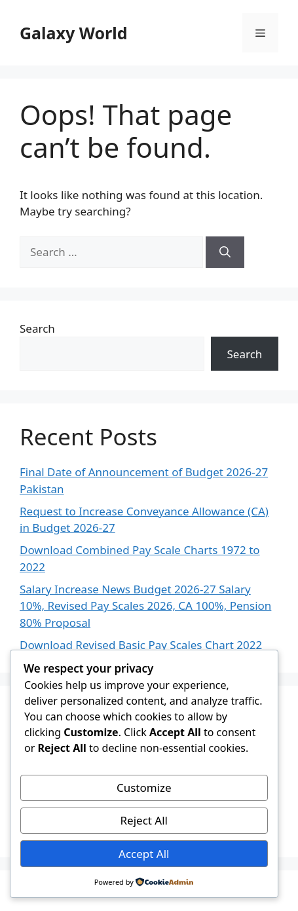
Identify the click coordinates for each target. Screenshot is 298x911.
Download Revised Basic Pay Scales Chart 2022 (141, 644)
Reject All (144, 820)
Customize (144, 787)
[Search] (225, 252)
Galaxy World (73, 33)
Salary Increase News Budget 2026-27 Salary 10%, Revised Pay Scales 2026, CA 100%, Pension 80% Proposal (145, 606)
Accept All (144, 853)
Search (37, 328)
